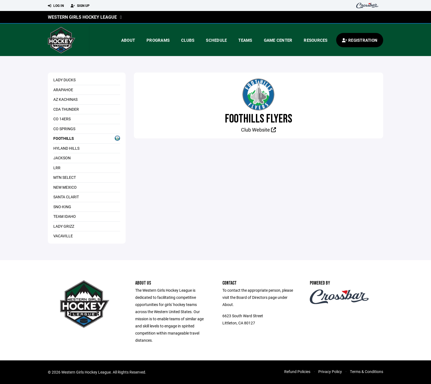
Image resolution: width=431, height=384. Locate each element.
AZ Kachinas (65, 99)
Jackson (62, 157)
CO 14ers (62, 118)
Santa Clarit (66, 196)
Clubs (187, 40)
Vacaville (63, 235)
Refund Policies (297, 371)
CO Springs (64, 128)
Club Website (258, 129)
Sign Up (80, 5)
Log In (56, 5)
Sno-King (62, 206)
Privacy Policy (330, 371)
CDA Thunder (66, 109)
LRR (56, 167)
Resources (315, 40)
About (128, 40)
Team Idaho (64, 216)
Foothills (86, 138)
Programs (158, 40)
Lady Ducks (64, 79)
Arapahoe (63, 89)
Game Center (278, 40)
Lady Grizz (63, 226)
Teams (245, 40)
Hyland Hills (66, 148)
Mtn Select (64, 177)
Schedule (216, 40)
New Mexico (65, 187)
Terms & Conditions (366, 371)
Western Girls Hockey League (82, 17)
